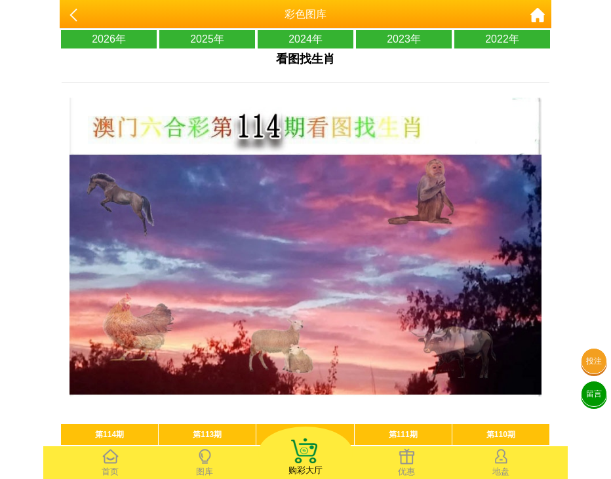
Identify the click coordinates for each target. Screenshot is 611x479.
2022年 (502, 39)
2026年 (109, 39)
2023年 (404, 39)
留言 (594, 393)
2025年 (207, 39)
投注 (594, 361)
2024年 (305, 39)
